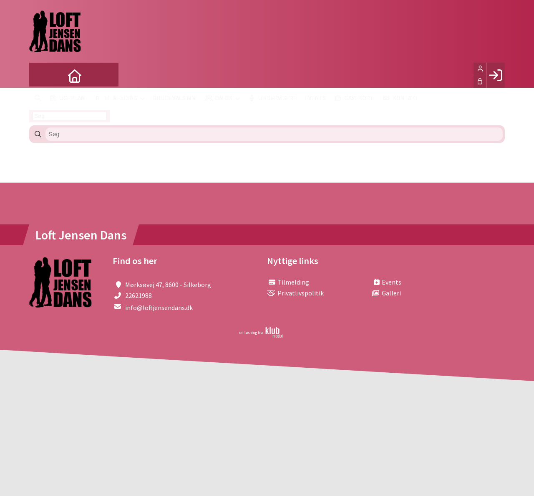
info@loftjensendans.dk (159, 307)
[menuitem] (41, 75)
